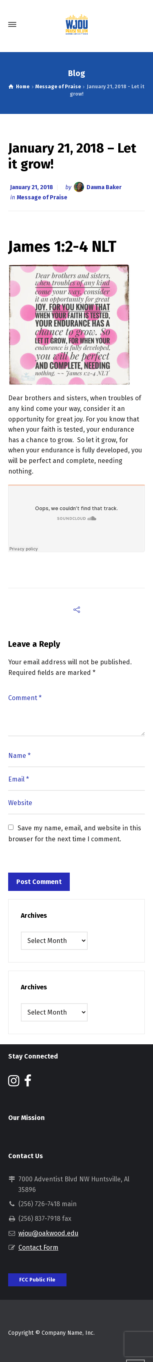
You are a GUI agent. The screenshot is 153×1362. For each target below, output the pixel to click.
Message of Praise (42, 197)
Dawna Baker (104, 187)
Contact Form (38, 1247)
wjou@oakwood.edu (48, 1233)
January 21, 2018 (31, 187)
